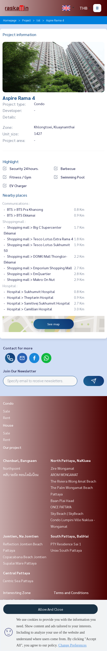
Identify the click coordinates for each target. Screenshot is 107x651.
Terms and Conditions (71, 592)
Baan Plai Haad (62, 500)
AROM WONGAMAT (64, 474)
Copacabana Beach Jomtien (24, 556)
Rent (6, 417)
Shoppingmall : (14, 221)
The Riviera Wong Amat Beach (73, 481)
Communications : (16, 203)
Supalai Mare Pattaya (20, 563)
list (38, 20)
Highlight (11, 161)
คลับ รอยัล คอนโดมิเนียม (21, 474)
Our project (12, 447)
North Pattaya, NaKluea (71, 460)
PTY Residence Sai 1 (66, 544)
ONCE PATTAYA (61, 507)
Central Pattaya (16, 573)
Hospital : (10, 285)
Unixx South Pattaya (66, 550)
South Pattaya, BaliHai (70, 536)
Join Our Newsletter (19, 371)
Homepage (9, 20)
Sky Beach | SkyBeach (67, 513)
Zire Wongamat (62, 468)
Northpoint (11, 468)
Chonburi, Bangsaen (20, 460)
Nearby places (15, 195)
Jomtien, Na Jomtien (21, 536)
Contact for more (17, 348)
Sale (6, 411)
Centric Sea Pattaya (18, 580)
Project (26, 20)
